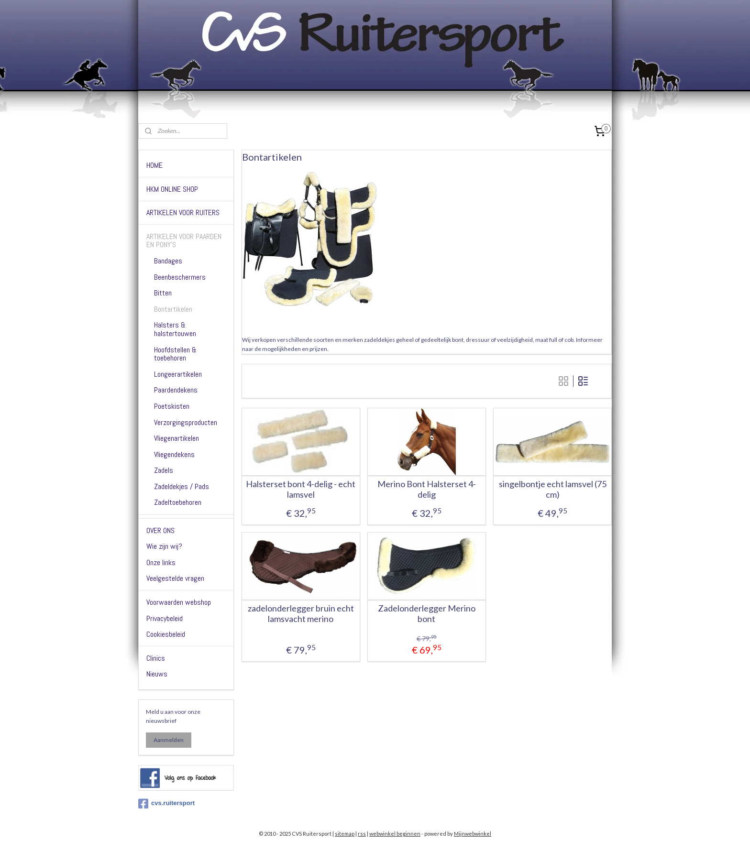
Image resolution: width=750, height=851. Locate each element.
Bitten (163, 293)
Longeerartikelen (178, 374)
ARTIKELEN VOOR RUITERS (183, 212)
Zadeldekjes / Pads (181, 486)
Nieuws (156, 674)
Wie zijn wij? (164, 546)
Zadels (163, 470)
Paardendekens (176, 390)
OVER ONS (160, 530)
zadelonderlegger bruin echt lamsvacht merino (300, 613)
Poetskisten (171, 406)
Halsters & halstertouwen (175, 329)
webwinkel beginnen (394, 833)
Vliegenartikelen (176, 438)
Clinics (155, 658)
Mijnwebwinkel (472, 833)
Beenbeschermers (180, 277)
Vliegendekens (174, 454)
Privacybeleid (164, 618)
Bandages (168, 261)
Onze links (161, 562)
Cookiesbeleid (165, 634)
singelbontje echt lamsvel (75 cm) (552, 489)
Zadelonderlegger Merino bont (426, 613)
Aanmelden (169, 739)
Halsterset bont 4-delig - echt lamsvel (300, 489)
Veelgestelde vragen (175, 578)
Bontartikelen (173, 309)
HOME (154, 165)
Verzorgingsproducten (185, 422)
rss (362, 833)
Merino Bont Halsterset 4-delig (426, 489)
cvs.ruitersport (166, 803)
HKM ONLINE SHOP (172, 189)
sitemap (344, 833)
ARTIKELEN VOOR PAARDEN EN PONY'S (183, 240)
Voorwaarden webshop (178, 602)
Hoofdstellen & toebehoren (175, 354)
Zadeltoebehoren (177, 502)
